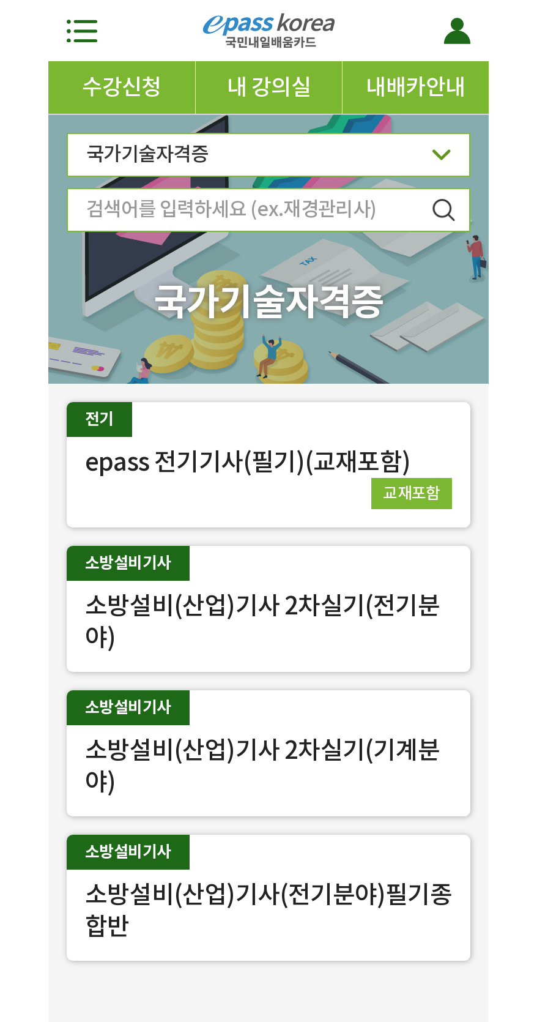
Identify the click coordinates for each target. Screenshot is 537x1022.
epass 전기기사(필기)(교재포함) (247, 461)
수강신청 (121, 87)
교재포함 (411, 493)
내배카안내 (415, 87)
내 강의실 (269, 87)
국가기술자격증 (268, 158)
